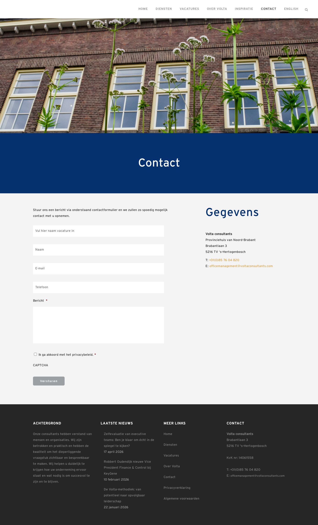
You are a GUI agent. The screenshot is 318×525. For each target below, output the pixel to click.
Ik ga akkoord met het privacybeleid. (67, 354)
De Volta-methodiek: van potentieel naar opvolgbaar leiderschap (124, 494)
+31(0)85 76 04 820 (224, 260)
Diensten (170, 443)
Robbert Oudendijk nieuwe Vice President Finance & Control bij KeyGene (127, 466)
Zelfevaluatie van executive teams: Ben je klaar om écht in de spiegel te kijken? (129, 438)
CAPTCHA (40, 365)
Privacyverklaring (177, 486)
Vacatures (171, 454)
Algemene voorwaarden (181, 497)
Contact (169, 476)
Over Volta (172, 465)
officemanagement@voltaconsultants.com (241, 266)
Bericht (40, 300)
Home (168, 433)
